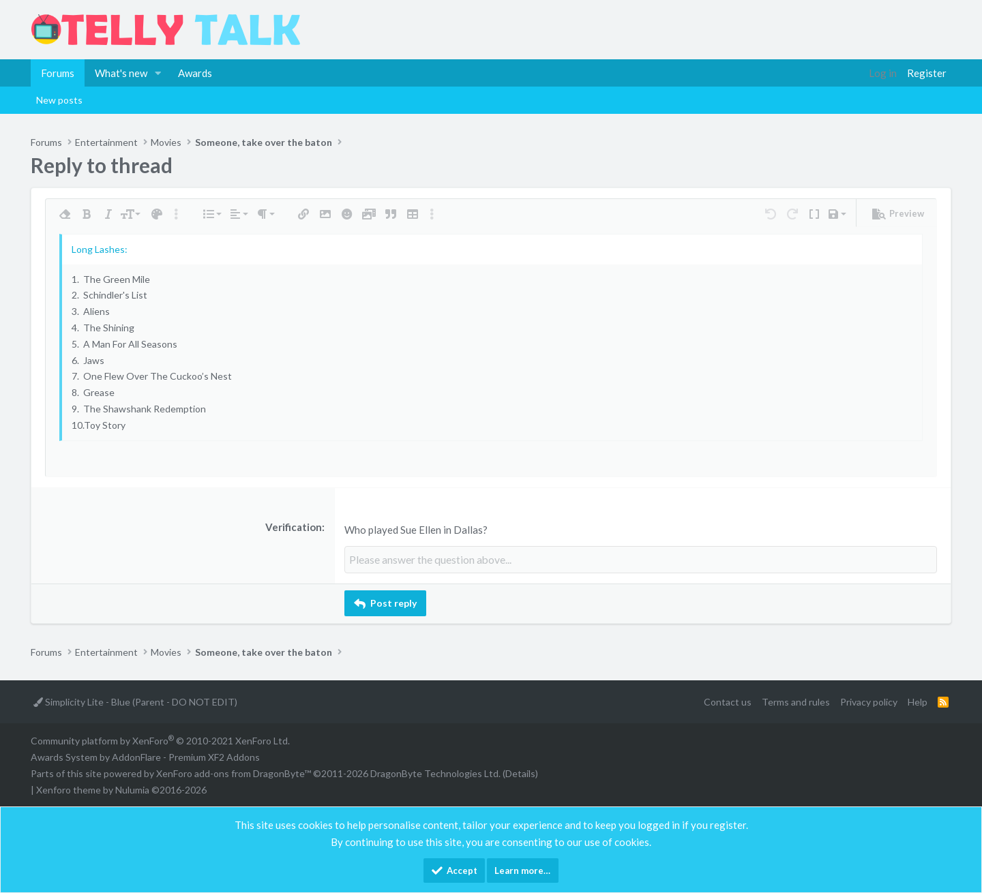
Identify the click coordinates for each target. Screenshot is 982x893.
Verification (293, 527)
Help (917, 700)
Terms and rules (796, 700)
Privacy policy (868, 700)
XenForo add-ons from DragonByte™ (233, 772)
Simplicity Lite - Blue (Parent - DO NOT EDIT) (135, 700)
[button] (158, 73)
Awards (195, 73)
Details (520, 772)
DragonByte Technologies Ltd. (435, 772)
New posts (59, 100)
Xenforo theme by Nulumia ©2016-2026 (121, 788)
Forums (57, 73)
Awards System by (145, 756)
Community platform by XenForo (160, 740)
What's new (121, 73)
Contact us (728, 700)
